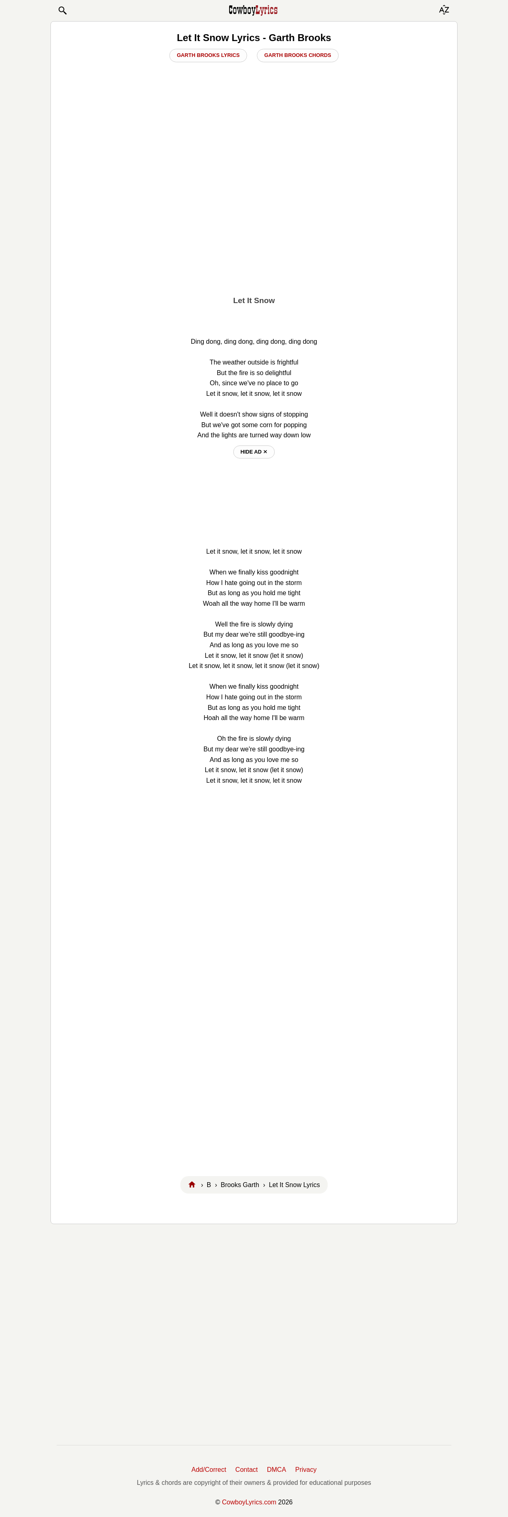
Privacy (305, 1469)
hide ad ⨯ (254, 452)
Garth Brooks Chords (297, 55)
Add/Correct (208, 1469)
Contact (246, 1469)
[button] (62, 10)
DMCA (276, 1469)
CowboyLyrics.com (249, 1502)
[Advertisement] (254, 228)
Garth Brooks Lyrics (208, 55)
